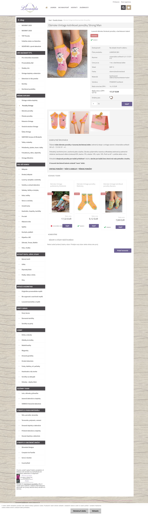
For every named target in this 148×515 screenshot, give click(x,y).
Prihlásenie (116, 2)
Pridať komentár (122, 250)
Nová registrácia (126, 2)
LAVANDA (53, 7)
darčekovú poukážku (31, 484)
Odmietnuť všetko (79, 511)
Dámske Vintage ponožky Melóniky (86, 185)
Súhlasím (95, 511)
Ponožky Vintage (57, 20)
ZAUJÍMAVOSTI (84, 7)
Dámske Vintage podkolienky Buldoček (58, 185)
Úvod (50, 20)
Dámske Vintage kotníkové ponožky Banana (113, 185)
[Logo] (29, 7)
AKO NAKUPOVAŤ (63, 7)
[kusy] (94, 103)
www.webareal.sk (34, 502)
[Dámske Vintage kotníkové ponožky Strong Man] (67, 30)
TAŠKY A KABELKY (70, 169)
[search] (123, 7)
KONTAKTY (74, 7)
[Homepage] (46, 7)
